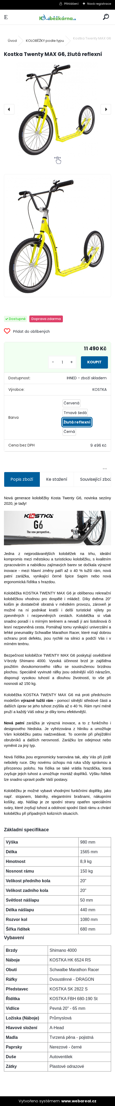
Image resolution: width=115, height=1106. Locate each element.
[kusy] (62, 362)
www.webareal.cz (78, 1101)
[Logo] (57, 17)
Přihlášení (71, 4)
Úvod (12, 40)
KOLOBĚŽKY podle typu (45, 40)
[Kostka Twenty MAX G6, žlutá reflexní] (57, 109)
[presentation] (9, 109)
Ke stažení (56, 479)
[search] (106, 17)
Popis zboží (21, 479)
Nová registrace (99, 4)
